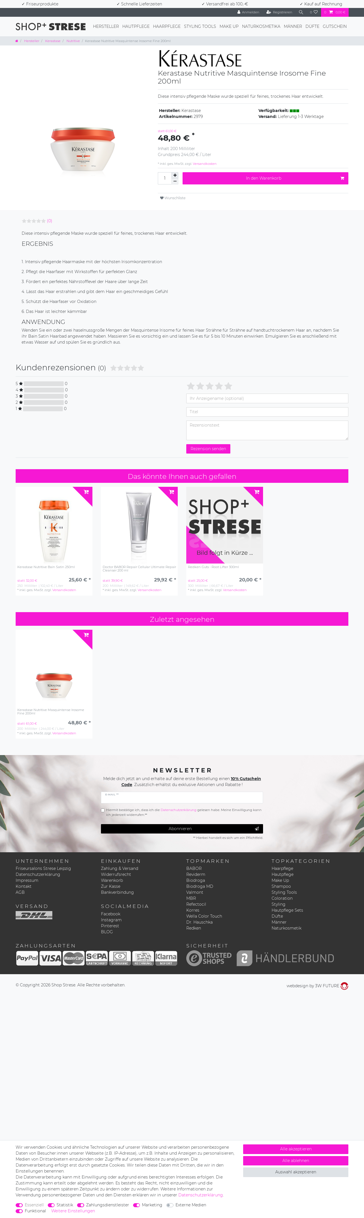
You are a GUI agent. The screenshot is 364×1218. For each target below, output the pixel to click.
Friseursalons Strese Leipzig (43, 868)
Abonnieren (214, 829)
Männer (293, 26)
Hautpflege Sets (287, 910)
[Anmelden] (248, 12)
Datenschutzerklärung (38, 874)
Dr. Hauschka (199, 922)
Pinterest (110, 925)
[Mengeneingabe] (164, 178)
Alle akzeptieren (296, 1149)
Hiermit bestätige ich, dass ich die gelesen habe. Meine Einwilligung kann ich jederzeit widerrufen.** (184, 812)
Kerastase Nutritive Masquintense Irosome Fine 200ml (50, 711)
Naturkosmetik (286, 928)
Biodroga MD (199, 886)
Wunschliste (172, 198)
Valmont (194, 892)
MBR (191, 898)
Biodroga (195, 880)
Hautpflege (136, 26)
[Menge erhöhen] (174, 175)
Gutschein (335, 26)
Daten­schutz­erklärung (200, 1195)
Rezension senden (208, 448)
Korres (192, 910)
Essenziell (34, 1204)
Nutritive (73, 41)
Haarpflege (167, 26)
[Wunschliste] (314, 12)
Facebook (110, 913)
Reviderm (195, 874)
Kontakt (24, 886)
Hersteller (106, 26)
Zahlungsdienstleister (107, 1204)
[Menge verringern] (174, 181)
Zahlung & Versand (119, 868)
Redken (193, 928)
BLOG (107, 931)
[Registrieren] (279, 12)
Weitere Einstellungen (73, 1210)
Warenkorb (112, 880)
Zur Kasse (110, 886)
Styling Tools (200, 26)
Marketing (152, 1204)
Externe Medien (190, 1204)
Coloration (282, 898)
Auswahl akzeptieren (295, 1172)
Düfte (312, 26)
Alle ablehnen (295, 1160)
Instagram (111, 919)
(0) (49, 220)
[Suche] (301, 12)
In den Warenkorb (295, 178)
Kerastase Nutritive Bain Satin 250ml (46, 567)
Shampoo (281, 886)
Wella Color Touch (204, 916)
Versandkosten (204, 164)
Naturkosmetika (261, 26)
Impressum (27, 880)
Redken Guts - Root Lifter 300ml (213, 567)
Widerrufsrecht (116, 874)
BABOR (194, 868)
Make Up (229, 26)
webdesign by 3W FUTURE (317, 985)
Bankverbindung (117, 892)
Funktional (35, 1210)
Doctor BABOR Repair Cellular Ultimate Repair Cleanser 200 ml (139, 568)
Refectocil (196, 904)
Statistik (65, 1204)
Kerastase (52, 41)
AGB (20, 892)
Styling (279, 904)
